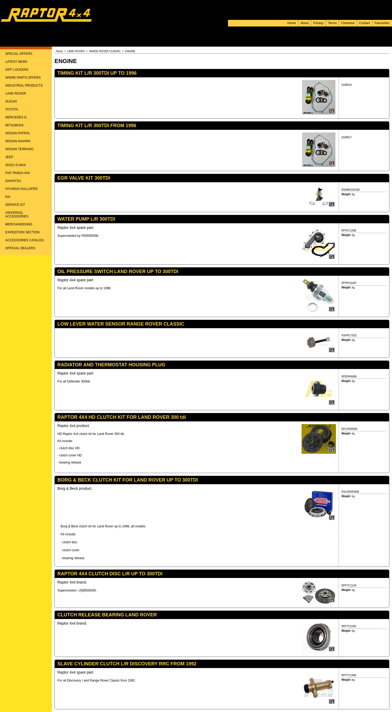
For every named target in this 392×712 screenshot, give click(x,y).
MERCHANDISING (18, 224)
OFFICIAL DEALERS (20, 248)
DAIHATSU (13, 181)
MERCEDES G (16, 117)
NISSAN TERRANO (19, 149)
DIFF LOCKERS (16, 70)
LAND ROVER (15, 93)
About (304, 23)
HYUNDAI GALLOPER (21, 189)
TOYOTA (11, 109)
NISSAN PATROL (17, 133)
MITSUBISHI (14, 125)
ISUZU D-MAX (15, 165)
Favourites (382, 23)
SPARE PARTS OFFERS (23, 77)
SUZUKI (11, 101)
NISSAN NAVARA (18, 141)
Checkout (348, 23)
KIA (7, 197)
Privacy (318, 23)
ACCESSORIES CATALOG (24, 240)
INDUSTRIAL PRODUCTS (24, 85)
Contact (364, 23)
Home (292, 23)
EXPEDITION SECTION (22, 232)
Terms (332, 23)
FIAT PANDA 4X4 (17, 173)
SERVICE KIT (15, 205)
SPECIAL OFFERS (18, 54)
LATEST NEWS (16, 62)
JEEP (9, 157)
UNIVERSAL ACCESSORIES (16, 214)
